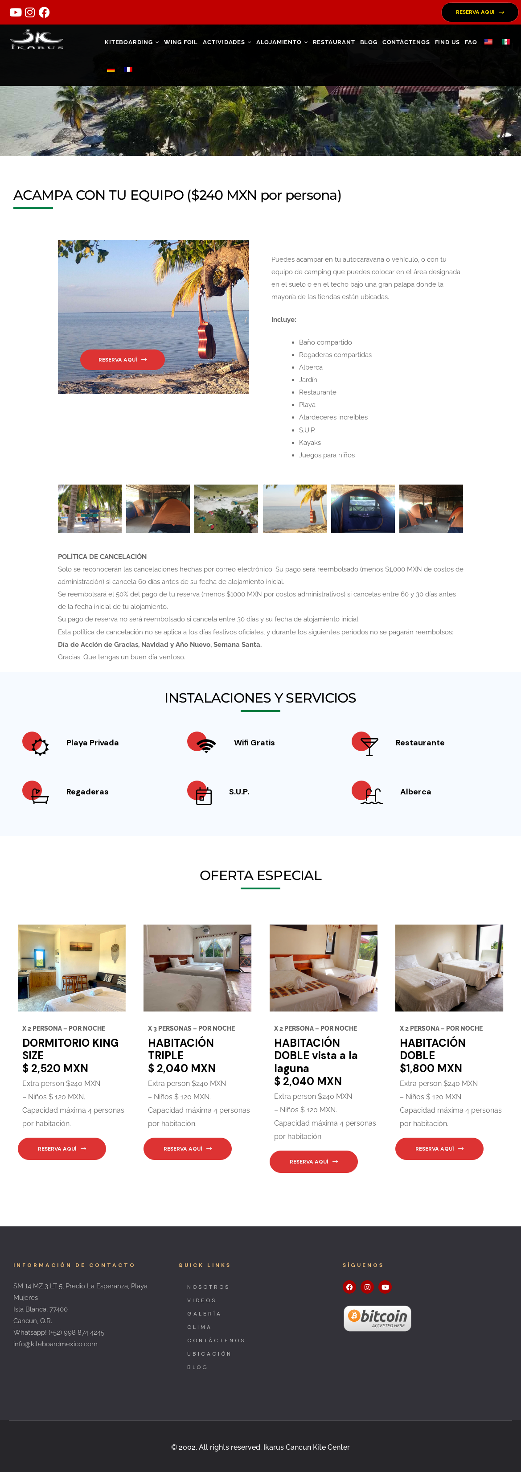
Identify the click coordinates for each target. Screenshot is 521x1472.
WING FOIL (181, 42)
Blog (368, 42)
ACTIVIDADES (227, 42)
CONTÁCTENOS (406, 42)
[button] (480, 12)
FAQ (471, 42)
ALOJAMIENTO (282, 42)
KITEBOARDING (132, 42)
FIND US (447, 42)
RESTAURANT (334, 42)
